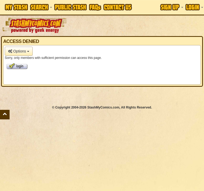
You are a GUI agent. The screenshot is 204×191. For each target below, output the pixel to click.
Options (18, 51)
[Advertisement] (136, 25)
